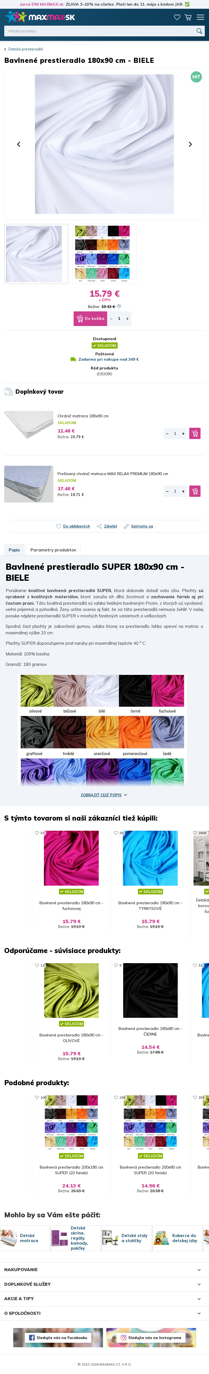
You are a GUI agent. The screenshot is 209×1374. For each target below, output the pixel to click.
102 (156, 965)
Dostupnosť (104, 338)
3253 (78, 1097)
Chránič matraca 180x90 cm (83, 415)
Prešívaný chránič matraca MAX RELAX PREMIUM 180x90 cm (113, 473)
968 (77, 833)
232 (156, 833)
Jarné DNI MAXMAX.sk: (42, 4)
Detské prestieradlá (25, 49)
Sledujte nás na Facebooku (62, 1337)
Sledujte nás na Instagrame (154, 1337)
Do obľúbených (76, 526)
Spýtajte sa (142, 526)
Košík (188, 17)
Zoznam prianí (177, 17)
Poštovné (104, 353)
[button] (19, 144)
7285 (156, 1097)
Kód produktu (104, 368)
